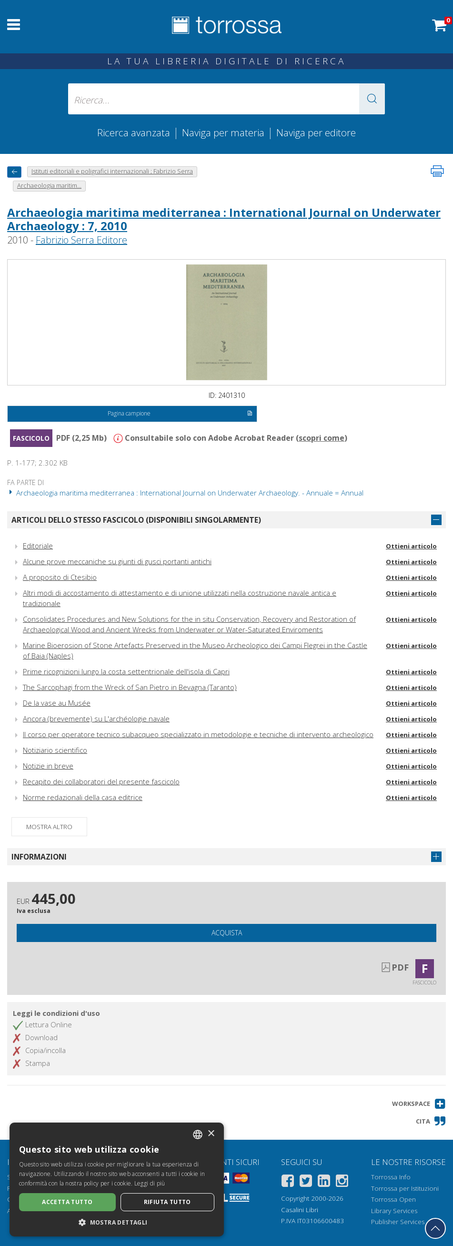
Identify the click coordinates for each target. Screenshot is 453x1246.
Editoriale (38, 545)
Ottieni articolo (411, 546)
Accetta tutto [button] (67, 1202)
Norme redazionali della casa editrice (82, 797)
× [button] (210, 1133)
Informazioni (39, 856)
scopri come (321, 438)
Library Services (394, 1210)
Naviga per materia (223, 132)
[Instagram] (342, 1182)
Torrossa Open (393, 1199)
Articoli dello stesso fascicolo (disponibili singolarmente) (136, 520)
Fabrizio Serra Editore (81, 239)
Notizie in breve (48, 765)
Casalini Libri (299, 1209)
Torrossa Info (391, 1177)
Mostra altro (49, 826)
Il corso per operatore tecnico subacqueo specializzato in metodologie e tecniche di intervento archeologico (198, 734)
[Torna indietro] (14, 171)
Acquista (226, 932)
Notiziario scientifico (55, 750)
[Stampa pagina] (437, 171)
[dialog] (117, 1179)
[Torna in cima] (435, 1228)
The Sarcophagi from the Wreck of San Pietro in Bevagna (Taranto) (130, 687)
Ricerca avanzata (133, 132)
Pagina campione (180, 414)
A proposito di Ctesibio (60, 577)
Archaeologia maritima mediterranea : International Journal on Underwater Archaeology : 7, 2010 (224, 219)
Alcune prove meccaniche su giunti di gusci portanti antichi (117, 561)
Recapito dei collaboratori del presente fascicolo (101, 781)
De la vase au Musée (57, 703)
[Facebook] (288, 1182)
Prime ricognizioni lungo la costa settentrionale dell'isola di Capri (126, 671)
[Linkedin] (324, 1182)
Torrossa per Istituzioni (405, 1188)
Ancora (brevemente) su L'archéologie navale (96, 718)
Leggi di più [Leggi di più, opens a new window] (149, 1183)
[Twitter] (306, 1182)
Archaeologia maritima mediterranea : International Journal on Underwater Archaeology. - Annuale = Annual (185, 492)
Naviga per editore (316, 132)
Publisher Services (397, 1221)
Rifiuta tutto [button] (167, 1202)
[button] (372, 98)
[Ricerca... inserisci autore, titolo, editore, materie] (226, 98)
